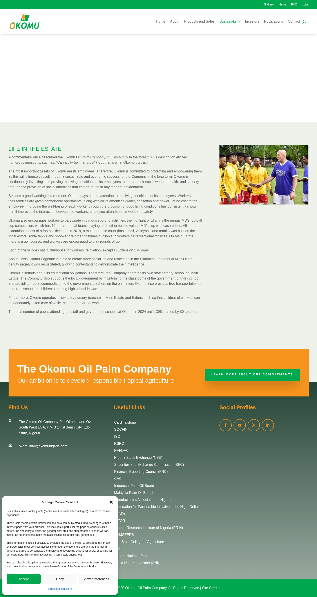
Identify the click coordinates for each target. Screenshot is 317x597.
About (174, 21)
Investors (252, 21)
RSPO (119, 443)
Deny (60, 579)
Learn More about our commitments (252, 374)
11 (269, 195)
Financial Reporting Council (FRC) (141, 471)
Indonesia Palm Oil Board (134, 486)
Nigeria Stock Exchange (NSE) (138, 457)
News (282, 4)
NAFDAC (121, 450)
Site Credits (211, 588)
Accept (24, 579)
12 (273, 195)
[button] (111, 502)
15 (284, 195)
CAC (118, 478)
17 (292, 195)
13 (277, 195)
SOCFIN (120, 429)
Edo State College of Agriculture (139, 542)
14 (281, 195)
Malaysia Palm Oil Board (133, 493)
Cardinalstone (125, 422)
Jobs (305, 4)
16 (288, 195)
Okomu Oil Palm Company (146, 588)
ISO (117, 436)
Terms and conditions (59, 588)
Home (160, 21)
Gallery (269, 4)
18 (296, 195)
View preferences (96, 579)
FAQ (294, 4)
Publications (273, 21)
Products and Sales (199, 21)
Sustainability (229, 21)
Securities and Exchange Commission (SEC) (149, 464)
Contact (294, 21)
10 (266, 195)
